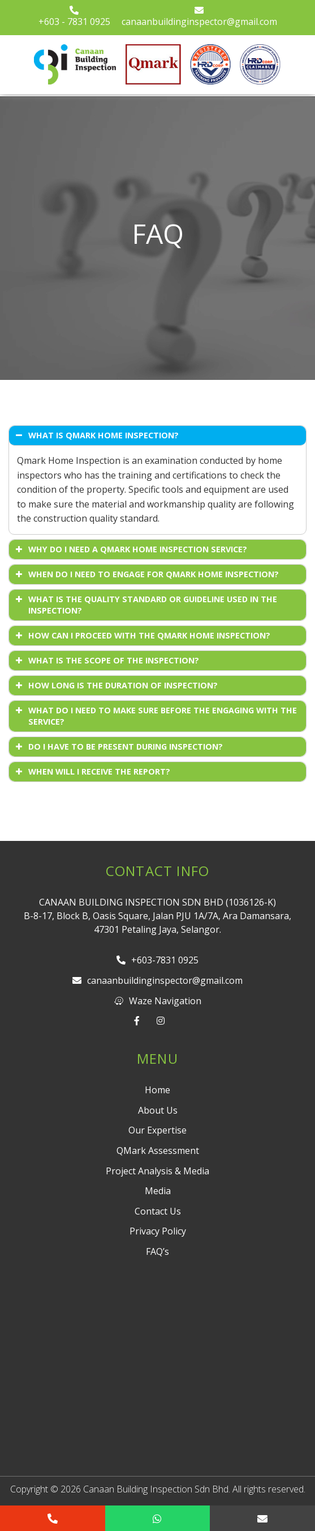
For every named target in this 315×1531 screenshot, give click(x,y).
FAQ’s (157, 1251)
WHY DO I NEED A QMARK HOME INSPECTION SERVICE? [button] (130, 549)
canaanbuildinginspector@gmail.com (199, 17)
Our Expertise (157, 1130)
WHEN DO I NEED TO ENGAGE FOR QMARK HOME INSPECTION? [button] (146, 574)
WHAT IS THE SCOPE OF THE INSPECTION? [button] (106, 660)
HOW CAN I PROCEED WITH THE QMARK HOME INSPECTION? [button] (141, 635)
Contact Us (158, 1211)
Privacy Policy (158, 1231)
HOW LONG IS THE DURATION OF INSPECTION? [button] (115, 685)
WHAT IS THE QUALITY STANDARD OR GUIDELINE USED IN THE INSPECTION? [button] (145, 605)
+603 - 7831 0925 (74, 17)
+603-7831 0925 (157, 960)
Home (157, 1090)
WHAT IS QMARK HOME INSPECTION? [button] (96, 435)
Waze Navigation (157, 1001)
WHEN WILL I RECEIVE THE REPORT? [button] (91, 771)
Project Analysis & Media (157, 1171)
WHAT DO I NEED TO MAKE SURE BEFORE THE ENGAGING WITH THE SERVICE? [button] (155, 716)
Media (158, 1191)
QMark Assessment (157, 1150)
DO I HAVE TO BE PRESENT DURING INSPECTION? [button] (118, 746)
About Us (158, 1110)
